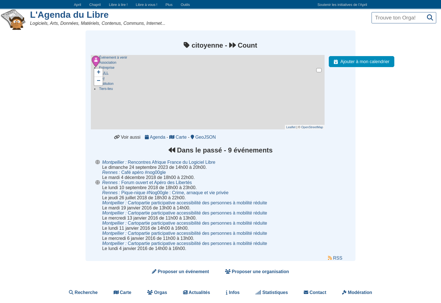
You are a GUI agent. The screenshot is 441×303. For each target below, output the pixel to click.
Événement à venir (113, 57)
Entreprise (106, 68)
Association (107, 63)
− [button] (98, 81)
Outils (185, 5)
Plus (168, 5)
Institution (106, 85)
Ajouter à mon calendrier (360, 61)
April (77, 5)
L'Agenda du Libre (69, 15)
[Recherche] (430, 18)
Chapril (95, 5)
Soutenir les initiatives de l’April (342, 5)
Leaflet (291, 127)
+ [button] (98, 72)
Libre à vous (146, 5)
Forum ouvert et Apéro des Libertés (147, 182)
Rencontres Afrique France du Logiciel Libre (158, 162)
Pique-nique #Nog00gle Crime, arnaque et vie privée (165, 192)
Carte (178, 137)
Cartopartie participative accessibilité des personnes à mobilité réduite (184, 202)
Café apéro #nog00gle (134, 172)
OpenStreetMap (312, 127)
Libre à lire (118, 5)
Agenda (155, 137)
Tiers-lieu (106, 90)
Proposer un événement (180, 271)
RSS (335, 258)
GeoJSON (203, 137)
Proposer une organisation (257, 271)
